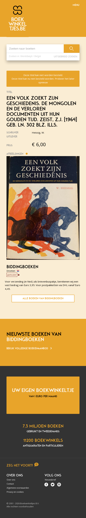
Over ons (11, 479)
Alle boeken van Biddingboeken (43, 298)
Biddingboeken (22, 267)
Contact (10, 483)
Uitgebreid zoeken (65, 56)
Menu (76, 5)
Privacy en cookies (15, 492)
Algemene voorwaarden (18, 487)
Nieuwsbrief (50, 479)
